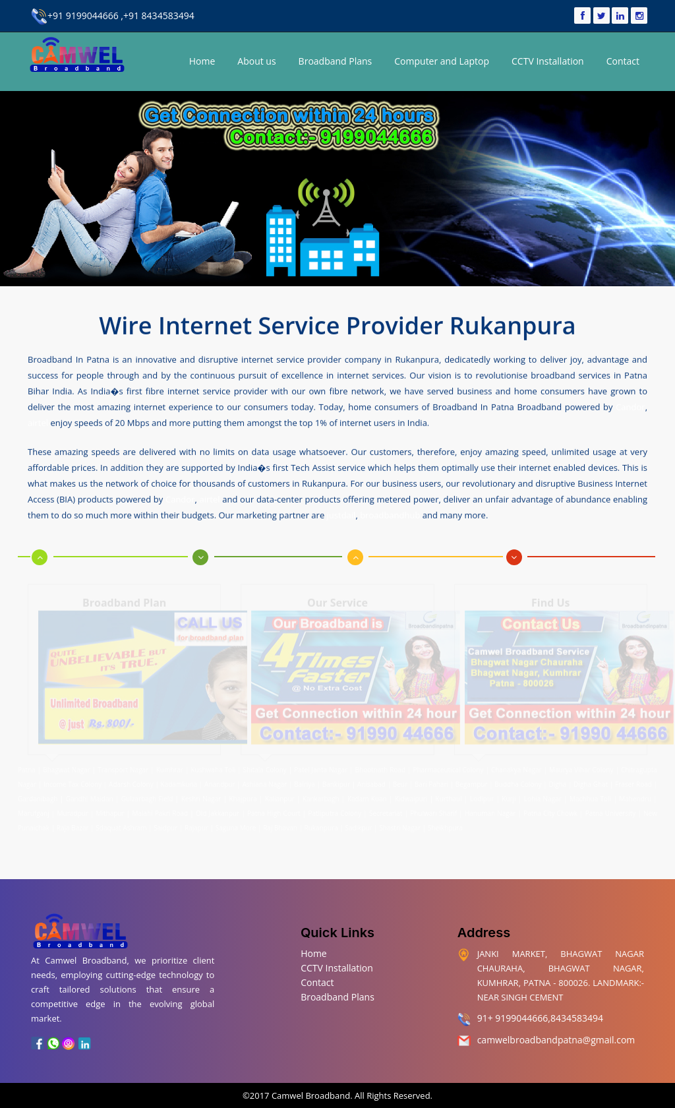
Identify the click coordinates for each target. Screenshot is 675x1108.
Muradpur (72, 810)
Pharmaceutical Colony (448, 766)
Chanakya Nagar (516, 766)
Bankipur (336, 780)
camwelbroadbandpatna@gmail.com (556, 1039)
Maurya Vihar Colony (581, 766)
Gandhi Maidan (89, 795)
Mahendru (635, 795)
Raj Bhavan (280, 824)
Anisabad (371, 780)
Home (202, 61)
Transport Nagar (124, 766)
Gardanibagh (37, 795)
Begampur (471, 780)
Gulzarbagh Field (147, 795)
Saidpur (165, 824)
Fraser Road (633, 780)
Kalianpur (280, 795)
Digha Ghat (590, 780)
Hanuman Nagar (490, 810)
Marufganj (33, 810)
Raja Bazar (73, 824)
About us (256, 61)
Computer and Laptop (441, 61)
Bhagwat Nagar (66, 766)
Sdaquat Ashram (121, 824)
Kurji (508, 795)
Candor (630, 406)
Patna (28, 766)
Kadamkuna (179, 780)
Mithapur (110, 810)
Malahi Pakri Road (160, 810)
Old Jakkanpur (217, 810)
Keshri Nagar (201, 795)
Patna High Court (274, 810)
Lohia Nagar (543, 795)
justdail (341, 514)
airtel (38, 422)
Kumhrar (169, 766)
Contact (622, 61)
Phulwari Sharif (433, 810)
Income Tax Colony (73, 780)
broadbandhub (390, 514)
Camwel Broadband (310, 1095)
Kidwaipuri (411, 795)
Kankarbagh (321, 795)
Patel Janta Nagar (320, 766)
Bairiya (304, 780)
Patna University (610, 810)
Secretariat (385, 810)
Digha (557, 780)
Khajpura (243, 795)
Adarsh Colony (131, 780)
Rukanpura (321, 824)
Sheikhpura (445, 824)
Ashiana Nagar (265, 780)
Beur (400, 780)
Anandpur (220, 780)
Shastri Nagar (400, 824)
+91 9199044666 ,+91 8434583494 (112, 15)
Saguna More (236, 824)
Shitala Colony (265, 766)
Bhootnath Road (380, 766)
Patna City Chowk (550, 810)
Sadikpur (358, 824)
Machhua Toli (590, 795)
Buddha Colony (517, 780)
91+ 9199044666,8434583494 (540, 1018)
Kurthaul (449, 795)
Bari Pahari (431, 780)
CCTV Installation (548, 61)
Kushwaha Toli (213, 766)
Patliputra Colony (334, 810)
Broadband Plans (335, 61)
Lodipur (482, 795)
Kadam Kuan (367, 795)
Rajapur (196, 824)
